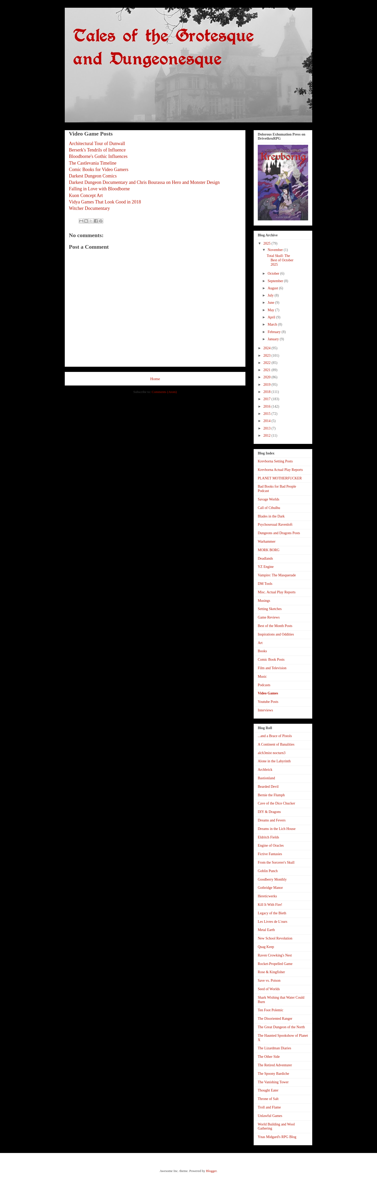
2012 (267, 435)
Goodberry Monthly (272, 879)
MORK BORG (268, 550)
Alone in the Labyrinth (274, 761)
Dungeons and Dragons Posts (279, 533)
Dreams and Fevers (272, 820)
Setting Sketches (270, 609)
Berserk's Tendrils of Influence (97, 150)
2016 (267, 406)
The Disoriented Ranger (275, 1019)
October (274, 273)
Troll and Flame (269, 1107)
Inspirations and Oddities (276, 634)
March (273, 324)
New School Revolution (275, 938)
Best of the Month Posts (275, 626)
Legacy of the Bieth (272, 913)
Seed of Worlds (269, 989)
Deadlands (265, 558)
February (274, 332)
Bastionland (266, 778)
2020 (267, 377)
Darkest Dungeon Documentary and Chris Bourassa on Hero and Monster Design (144, 182)
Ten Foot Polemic (270, 1010)
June (271, 303)
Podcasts (264, 685)
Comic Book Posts (271, 659)
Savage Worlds (268, 499)
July (271, 295)
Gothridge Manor (270, 888)
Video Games (268, 693)
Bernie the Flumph (271, 795)
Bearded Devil (268, 787)
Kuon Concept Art (86, 195)
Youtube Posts (268, 702)
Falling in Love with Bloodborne (99, 188)
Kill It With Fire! (270, 905)
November (276, 250)
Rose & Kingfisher (271, 972)
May (271, 310)
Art (260, 643)
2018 (267, 392)
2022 (267, 363)
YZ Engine (266, 567)
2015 (267, 414)
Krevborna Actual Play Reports (280, 470)
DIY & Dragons (269, 812)
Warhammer (266, 541)
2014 (267, 421)
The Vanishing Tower (273, 1082)
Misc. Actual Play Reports (277, 592)
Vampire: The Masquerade (277, 575)
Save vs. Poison (269, 980)
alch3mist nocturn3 (272, 753)
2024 (267, 348)
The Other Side (269, 1057)
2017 (267, 399)
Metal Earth (266, 930)
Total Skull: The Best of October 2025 (280, 260)
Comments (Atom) (164, 392)
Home (155, 379)
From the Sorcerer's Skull (276, 862)
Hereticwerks (267, 896)
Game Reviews (269, 617)
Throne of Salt (268, 1099)
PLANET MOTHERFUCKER (280, 478)
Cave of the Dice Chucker (276, 803)
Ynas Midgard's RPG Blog (277, 1137)
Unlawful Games (270, 1116)
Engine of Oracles (271, 845)
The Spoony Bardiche (273, 1074)
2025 (267, 243)
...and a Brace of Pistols (275, 736)
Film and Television (272, 668)
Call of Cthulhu (269, 508)
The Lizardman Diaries (274, 1048)
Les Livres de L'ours (272, 922)
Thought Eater (268, 1090)
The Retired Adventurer (275, 1065)
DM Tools (265, 584)
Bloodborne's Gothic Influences (98, 156)
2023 (267, 355)
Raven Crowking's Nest (275, 955)
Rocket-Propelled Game (275, 964)
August (273, 288)
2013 (267, 428)
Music (262, 676)
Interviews (265, 710)
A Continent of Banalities (276, 744)
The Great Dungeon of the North (281, 1027)
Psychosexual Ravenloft (275, 524)
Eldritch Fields (268, 837)
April (272, 317)
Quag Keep (266, 947)
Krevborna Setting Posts (275, 461)
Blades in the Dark (271, 516)
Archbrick (265, 770)
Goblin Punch (268, 871)
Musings (264, 601)
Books (262, 651)
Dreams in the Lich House (277, 829)
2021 (267, 370)
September (276, 281)
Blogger (211, 1171)
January (274, 339)
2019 (267, 385)
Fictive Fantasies (270, 854)
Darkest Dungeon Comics (93, 175)
